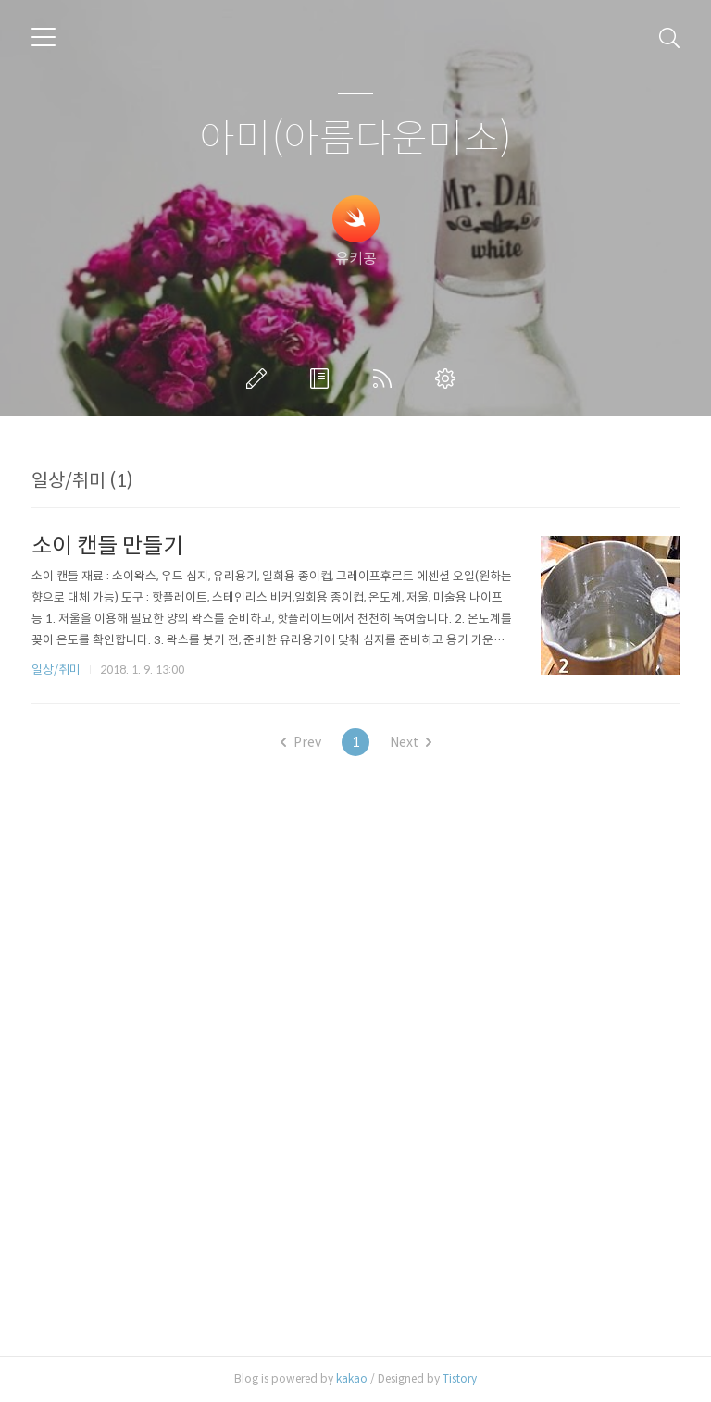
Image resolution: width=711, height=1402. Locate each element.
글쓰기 (260, 378)
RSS (386, 378)
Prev (301, 742)
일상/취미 (56, 669)
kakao (352, 1378)
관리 (449, 378)
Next (410, 742)
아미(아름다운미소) (355, 139)
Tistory (460, 1378)
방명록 (323, 378)
